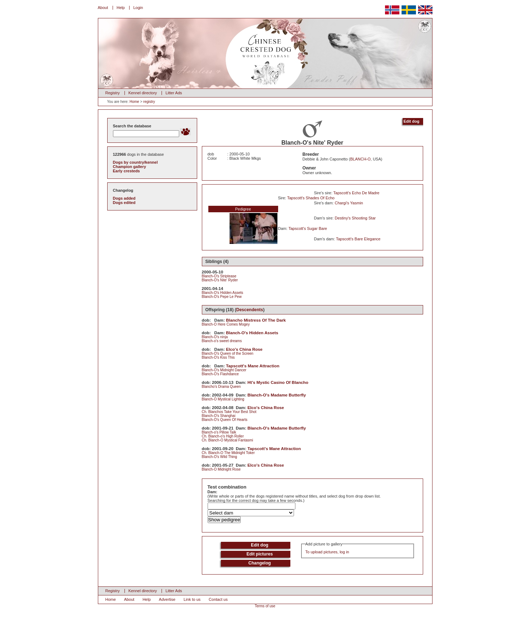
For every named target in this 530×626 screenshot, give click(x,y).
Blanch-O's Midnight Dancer (224, 370)
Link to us (192, 599)
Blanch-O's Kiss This (218, 357)
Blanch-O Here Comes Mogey (226, 324)
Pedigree (243, 209)
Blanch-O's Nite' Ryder (220, 280)
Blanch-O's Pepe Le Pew (222, 297)
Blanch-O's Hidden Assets (222, 293)
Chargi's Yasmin (349, 203)
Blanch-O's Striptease (219, 276)
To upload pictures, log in (327, 552)
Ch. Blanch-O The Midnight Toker (228, 453)
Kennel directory (142, 93)
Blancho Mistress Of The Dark (256, 320)
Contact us (218, 599)
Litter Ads (174, 93)
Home (134, 102)
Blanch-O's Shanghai (219, 416)
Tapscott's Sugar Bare (308, 228)
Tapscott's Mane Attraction (252, 365)
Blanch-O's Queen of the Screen (228, 353)
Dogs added (124, 198)
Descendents (249, 309)
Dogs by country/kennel (135, 162)
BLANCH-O (360, 159)
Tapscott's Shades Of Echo (311, 198)
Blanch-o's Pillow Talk (219, 432)
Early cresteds (126, 171)
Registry (112, 93)
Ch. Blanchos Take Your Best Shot (229, 412)
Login (138, 7)
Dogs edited (124, 202)
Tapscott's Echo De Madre (356, 193)
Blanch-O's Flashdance (220, 374)
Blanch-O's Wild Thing (219, 457)
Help (121, 7)
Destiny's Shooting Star (355, 218)
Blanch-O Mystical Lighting (223, 399)
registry (149, 102)
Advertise (167, 599)
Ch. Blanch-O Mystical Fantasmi (227, 440)
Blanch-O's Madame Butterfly (277, 395)
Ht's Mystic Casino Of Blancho (278, 382)
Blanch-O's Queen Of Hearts (225, 420)
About (103, 7)
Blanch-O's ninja (215, 337)
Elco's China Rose (244, 349)
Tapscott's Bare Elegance (358, 239)
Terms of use (265, 606)
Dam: (213, 492)
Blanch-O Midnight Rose (221, 469)
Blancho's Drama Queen (221, 387)
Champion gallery (129, 166)
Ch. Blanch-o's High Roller (223, 436)
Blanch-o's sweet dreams (222, 341)
